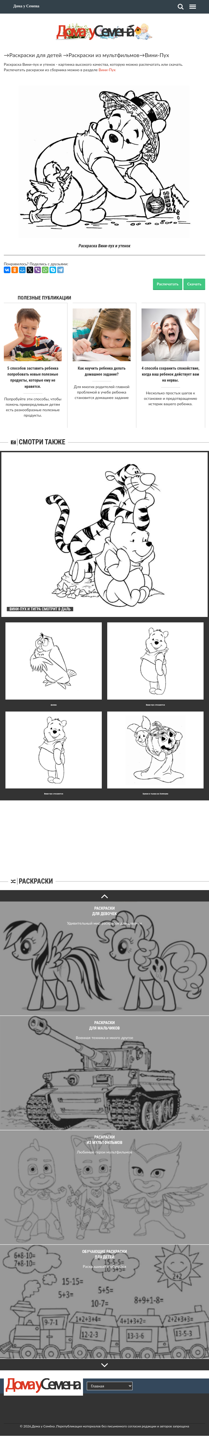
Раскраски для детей (35, 55)
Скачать (194, 284)
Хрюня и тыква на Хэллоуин (155, 793)
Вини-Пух (157, 55)
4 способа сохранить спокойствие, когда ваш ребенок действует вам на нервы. (170, 374)
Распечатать (168, 284)
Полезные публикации (44, 298)
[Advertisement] (104, 834)
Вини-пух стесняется (155, 704)
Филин (54, 704)
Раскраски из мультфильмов (104, 55)
